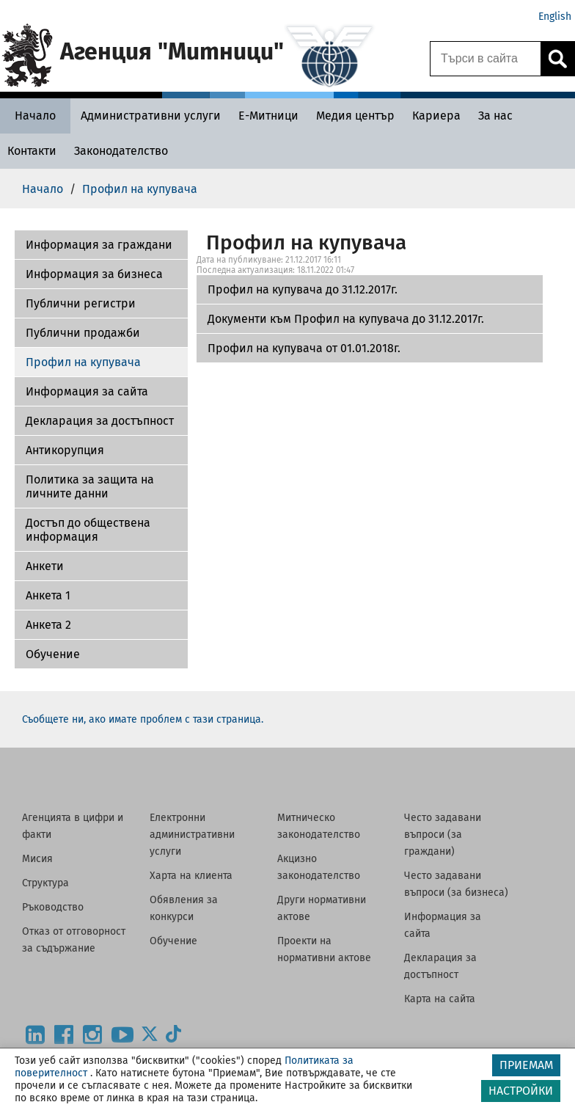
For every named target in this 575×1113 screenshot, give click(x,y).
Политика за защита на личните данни (90, 486)
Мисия (37, 859)
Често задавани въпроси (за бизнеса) (456, 884)
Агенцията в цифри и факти (72, 826)
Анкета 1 (48, 595)
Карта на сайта (439, 999)
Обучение (53, 654)
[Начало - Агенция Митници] (35, 116)
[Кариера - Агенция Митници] (436, 116)
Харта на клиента (191, 875)
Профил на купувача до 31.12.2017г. (303, 289)
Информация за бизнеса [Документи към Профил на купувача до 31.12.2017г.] (94, 274)
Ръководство (53, 907)
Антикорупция (65, 450)
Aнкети (45, 566)
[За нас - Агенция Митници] (495, 116)
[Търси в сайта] (486, 59)
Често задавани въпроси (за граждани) (442, 834)
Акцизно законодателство (318, 867)
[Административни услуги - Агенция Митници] (150, 116)
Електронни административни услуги (192, 834)
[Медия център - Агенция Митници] (355, 116)
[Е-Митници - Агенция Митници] (268, 116)
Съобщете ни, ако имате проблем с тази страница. (142, 719)
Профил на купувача (83, 362)
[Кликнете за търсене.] (557, 59)
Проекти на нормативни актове (324, 949)
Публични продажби (83, 333)
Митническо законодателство (318, 826)
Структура (45, 883)
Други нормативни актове (321, 908)
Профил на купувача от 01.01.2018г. (304, 348)
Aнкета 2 (48, 625)
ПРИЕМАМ (526, 1065)
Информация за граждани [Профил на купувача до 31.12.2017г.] (99, 245)
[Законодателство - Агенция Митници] (121, 151)
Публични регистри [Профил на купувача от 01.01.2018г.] (81, 303)
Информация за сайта (87, 391)
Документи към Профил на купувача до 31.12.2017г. (346, 319)
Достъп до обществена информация (88, 530)
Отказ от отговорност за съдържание (73, 940)
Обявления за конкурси (184, 908)
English (554, 16)
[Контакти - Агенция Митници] (32, 151)
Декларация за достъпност (100, 421)
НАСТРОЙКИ (520, 1091)
